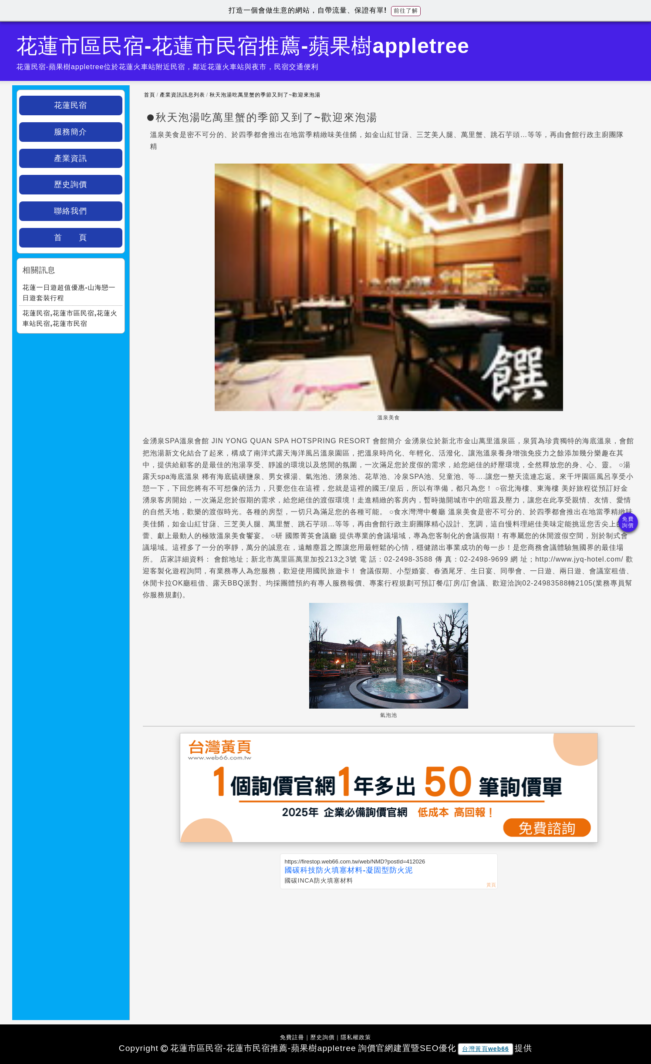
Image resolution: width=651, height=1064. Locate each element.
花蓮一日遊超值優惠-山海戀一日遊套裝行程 (69, 292)
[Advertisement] (389, 954)
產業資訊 (70, 158)
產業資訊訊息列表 (182, 95)
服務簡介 (70, 131)
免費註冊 (292, 1037)
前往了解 (406, 10)
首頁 (149, 95)
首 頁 (70, 237)
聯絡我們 (70, 211)
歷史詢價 (70, 184)
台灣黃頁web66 (485, 1048)
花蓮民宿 (70, 105)
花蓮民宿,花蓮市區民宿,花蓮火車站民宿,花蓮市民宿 (70, 318)
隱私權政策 (356, 1037)
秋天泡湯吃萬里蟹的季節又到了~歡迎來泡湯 (264, 95)
